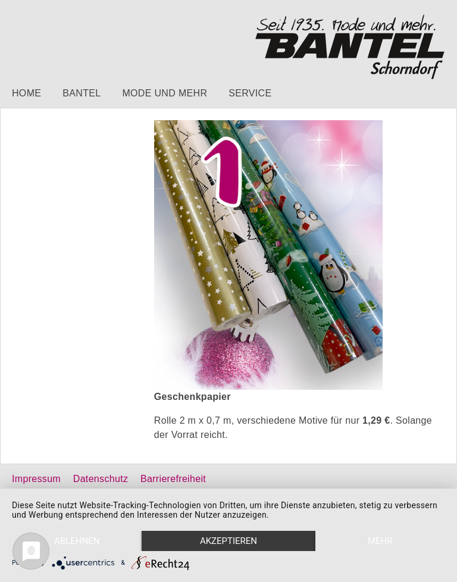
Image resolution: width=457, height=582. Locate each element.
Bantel (81, 93)
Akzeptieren (228, 541)
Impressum (36, 479)
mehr (380, 541)
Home (26, 93)
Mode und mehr (164, 93)
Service (249, 93)
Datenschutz (100, 479)
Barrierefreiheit (173, 479)
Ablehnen (76, 541)
